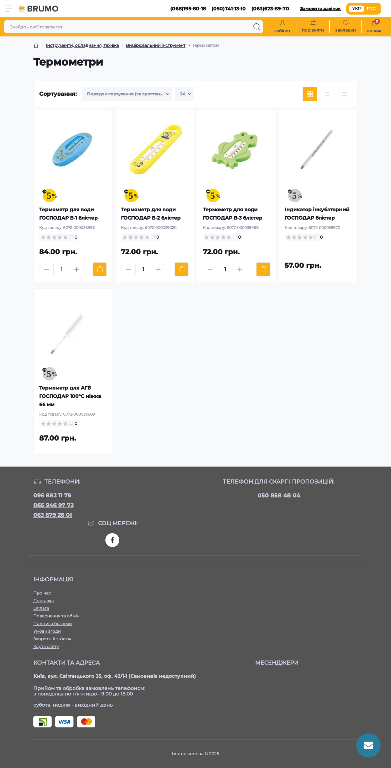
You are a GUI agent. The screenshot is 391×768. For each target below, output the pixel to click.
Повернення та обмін (56, 615)
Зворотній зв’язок (52, 638)
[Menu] (9, 8)
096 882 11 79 (52, 495)
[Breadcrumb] (36, 45)
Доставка (43, 600)
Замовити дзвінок (320, 8)
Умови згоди (47, 631)
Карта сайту (46, 646)
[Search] (257, 26)
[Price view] (344, 94)
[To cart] (99, 269)
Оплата (41, 608)
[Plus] (76, 269)
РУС (371, 8)
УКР (356, 8)
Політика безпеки (52, 623)
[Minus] (46, 269)
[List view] (327, 94)
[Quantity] (61, 269)
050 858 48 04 (279, 495)
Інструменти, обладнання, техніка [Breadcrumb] (82, 45)
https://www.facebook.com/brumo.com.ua (112, 540)
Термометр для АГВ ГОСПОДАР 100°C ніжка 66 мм (70, 396)
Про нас (42, 593)
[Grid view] (310, 94)
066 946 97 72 (53, 505)
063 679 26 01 (52, 515)
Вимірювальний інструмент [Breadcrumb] (155, 45)
